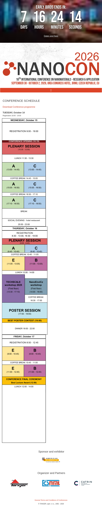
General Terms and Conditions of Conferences (51, 500)
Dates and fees (51, 36)
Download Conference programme (19, 107)
